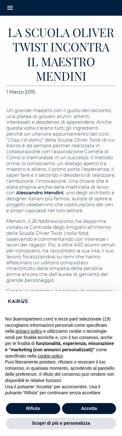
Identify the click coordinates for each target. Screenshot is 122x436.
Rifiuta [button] (33, 408)
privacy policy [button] (28, 331)
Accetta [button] (89, 408)
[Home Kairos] (61, 8)
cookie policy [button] (50, 355)
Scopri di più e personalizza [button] (61, 423)
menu (10, 8)
